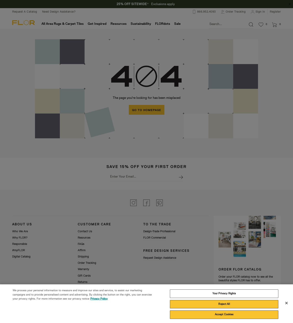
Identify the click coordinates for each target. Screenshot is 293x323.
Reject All (224, 305)
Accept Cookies (224, 316)
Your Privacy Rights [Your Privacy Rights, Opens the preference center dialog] (224, 295)
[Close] (286, 304)
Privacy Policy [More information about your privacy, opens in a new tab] (99, 300)
